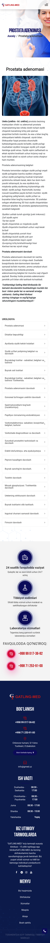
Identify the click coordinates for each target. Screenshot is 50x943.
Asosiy (11, 36)
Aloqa (25, 916)
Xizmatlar (25, 903)
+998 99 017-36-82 (30, 654)
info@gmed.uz (25, 766)
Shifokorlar (25, 897)
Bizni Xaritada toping (25, 753)
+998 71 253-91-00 (30, 666)
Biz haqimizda (25, 890)
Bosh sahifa (25, 923)
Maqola (25, 910)
